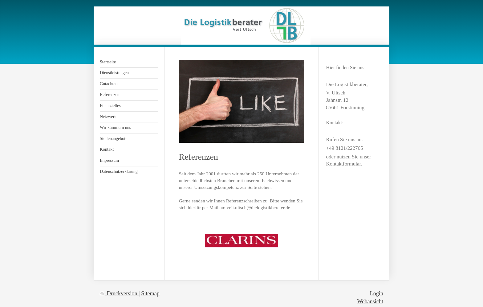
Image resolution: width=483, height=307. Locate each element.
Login (376, 293)
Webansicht (370, 301)
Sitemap (150, 293)
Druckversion (119, 293)
